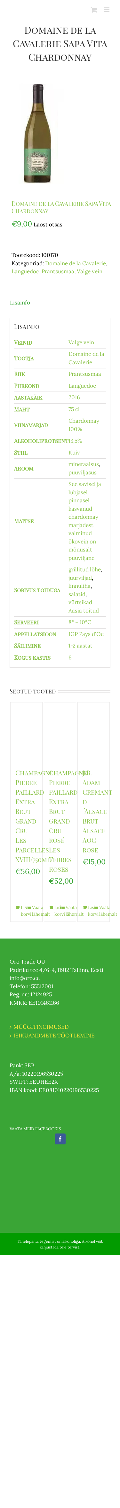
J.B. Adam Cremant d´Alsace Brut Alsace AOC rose (98, 811)
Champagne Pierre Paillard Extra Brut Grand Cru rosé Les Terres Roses (68, 820)
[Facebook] (60, 1138)
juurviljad (80, 577)
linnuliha (79, 585)
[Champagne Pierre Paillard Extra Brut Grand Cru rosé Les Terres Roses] (60, 732)
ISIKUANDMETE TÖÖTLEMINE (54, 1035)
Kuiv (74, 452)
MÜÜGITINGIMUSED (41, 1026)
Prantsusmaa (58, 271)
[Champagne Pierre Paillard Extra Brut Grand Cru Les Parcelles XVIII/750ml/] (27, 732)
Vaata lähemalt (34, 910)
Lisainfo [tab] (20, 302)
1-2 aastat (80, 645)
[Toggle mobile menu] (107, 9)
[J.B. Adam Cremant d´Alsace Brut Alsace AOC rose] (94, 732)
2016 (74, 397)
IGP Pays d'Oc (86, 634)
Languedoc (25, 271)
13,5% (75, 440)
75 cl (74, 409)
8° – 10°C (79, 622)
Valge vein (89, 271)
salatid (76, 594)
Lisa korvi (23, 910)
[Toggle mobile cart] (94, 9)
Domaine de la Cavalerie (75, 263)
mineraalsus (83, 464)
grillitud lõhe (84, 569)
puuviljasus (82, 472)
